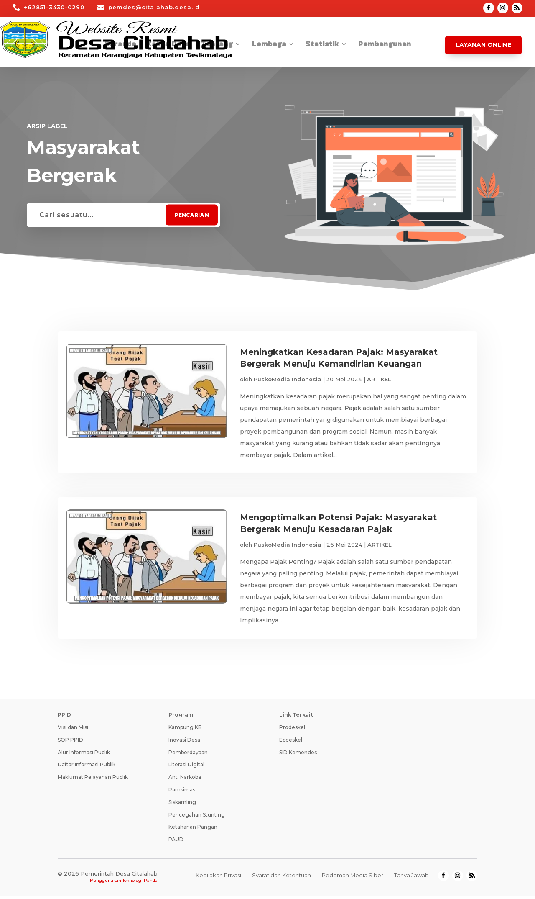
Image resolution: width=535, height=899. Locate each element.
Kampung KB (185, 730)
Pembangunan (384, 45)
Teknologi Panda (140, 883)
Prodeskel (292, 730)
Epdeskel (290, 743)
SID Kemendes (298, 756)
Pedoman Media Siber (352, 878)
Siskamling (182, 805)
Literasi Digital (186, 768)
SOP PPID (70, 743)
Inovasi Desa (184, 743)
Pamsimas (181, 793)
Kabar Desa (168, 45)
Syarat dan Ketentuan (281, 878)
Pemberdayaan (188, 756)
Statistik (322, 45)
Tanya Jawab (411, 878)
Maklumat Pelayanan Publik (93, 780)
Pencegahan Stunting (196, 818)
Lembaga (269, 45)
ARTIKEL (379, 379)
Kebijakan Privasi (218, 878)
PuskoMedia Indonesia (287, 379)
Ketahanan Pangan (192, 830)
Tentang (217, 45)
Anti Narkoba (184, 780)
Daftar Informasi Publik (86, 768)
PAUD (175, 843)
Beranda (120, 45)
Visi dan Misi (73, 730)
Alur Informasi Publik (84, 756)
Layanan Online (483, 45)
